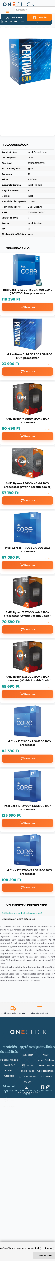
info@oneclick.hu (28, 1092)
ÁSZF (46, 1054)
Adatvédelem (46, 1060)
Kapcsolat (27, 1054)
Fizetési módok (9, 1059)
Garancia (9, 1075)
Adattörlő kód (46, 1065)
